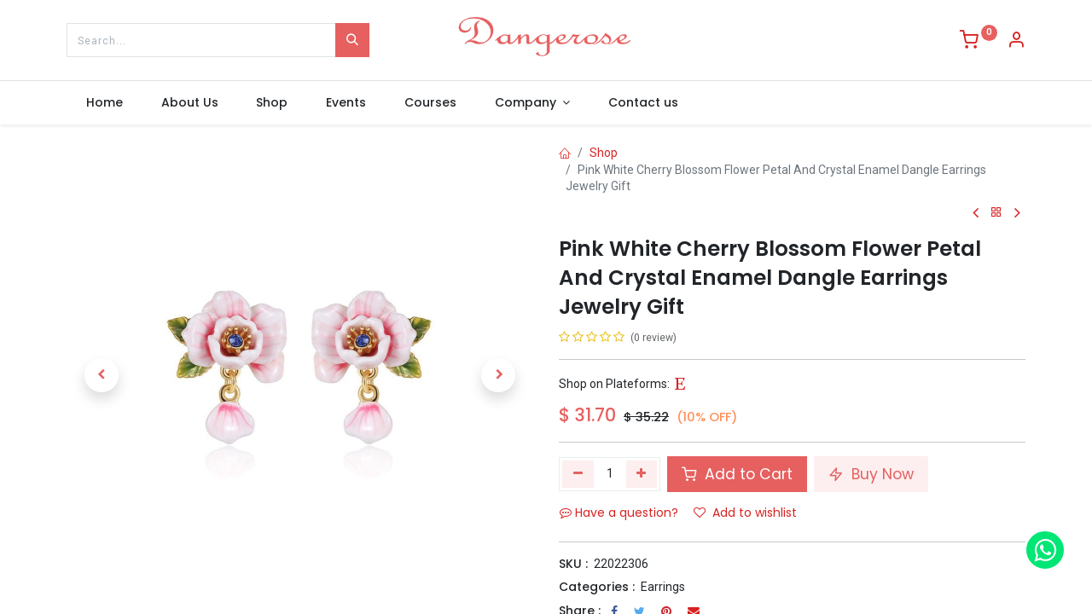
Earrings (663, 587)
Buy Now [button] (871, 474)
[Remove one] (578, 474)
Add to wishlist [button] (745, 512)
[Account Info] (1016, 42)
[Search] (352, 40)
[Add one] (642, 474)
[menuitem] (104, 103)
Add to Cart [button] (737, 474)
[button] (101, 375)
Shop (604, 152)
